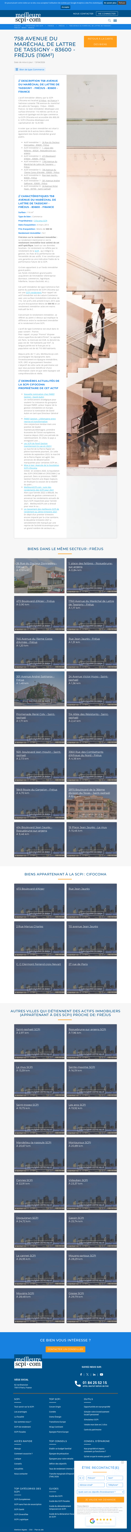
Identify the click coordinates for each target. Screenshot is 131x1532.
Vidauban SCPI (78, 1180)
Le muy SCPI (24, 1067)
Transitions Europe (57, 1421)
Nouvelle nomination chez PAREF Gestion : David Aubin (39, 395)
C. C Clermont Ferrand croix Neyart (38, 964)
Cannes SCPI (24, 1180)
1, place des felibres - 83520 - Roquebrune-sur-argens (40, 150)
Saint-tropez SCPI (27, 1104)
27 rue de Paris (78, 964)
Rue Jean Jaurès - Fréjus (84, 638)
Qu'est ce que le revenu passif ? (97, 1456)
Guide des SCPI (56, 1496)
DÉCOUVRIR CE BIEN (39, 588)
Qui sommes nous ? (22, 1421)
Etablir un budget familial (60, 1448)
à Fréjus (42, 100)
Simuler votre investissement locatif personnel (96, 1413)
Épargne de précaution (59, 1453)
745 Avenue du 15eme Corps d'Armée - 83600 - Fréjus (41, 171)
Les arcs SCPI (77, 1104)
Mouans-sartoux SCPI (82, 1255)
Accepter (65, 7)
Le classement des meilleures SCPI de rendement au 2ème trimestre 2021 (41, 510)
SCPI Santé (19, 1509)
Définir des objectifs (58, 1463)
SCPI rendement (34, 292)
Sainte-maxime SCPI (82, 1067)
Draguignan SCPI (27, 1217)
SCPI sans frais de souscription (27, 1504)
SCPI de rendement (22, 1426)
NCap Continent (56, 1426)
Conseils (18, 1463)
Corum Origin (55, 1406)
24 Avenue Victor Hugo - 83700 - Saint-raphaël (41, 187)
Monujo (17, 1448)
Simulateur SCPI (91, 1419)
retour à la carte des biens (100, 41)
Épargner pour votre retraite (61, 1458)
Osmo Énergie (55, 1416)
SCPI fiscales (20, 1431)
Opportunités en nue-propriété (97, 1406)
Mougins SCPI (25, 1293)
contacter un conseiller (65, 1349)
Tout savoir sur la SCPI (24, 1406)
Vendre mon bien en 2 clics (95, 1424)
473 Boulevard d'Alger (30, 888)
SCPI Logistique (21, 1519)
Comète (52, 1411)
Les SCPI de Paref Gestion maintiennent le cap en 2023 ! (38, 445)
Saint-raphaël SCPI (28, 1029)
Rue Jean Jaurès (79, 888)
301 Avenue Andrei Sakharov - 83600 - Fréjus (42, 182)
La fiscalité (19, 1416)
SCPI (37, 251)
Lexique (17, 1458)
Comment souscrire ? (23, 1453)
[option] (92, 306)
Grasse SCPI (76, 1293)
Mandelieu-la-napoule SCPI (33, 1142)
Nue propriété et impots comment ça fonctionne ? (95, 1450)
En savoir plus (110, 3)
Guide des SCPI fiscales (59, 1501)
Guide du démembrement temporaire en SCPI (60, 1507)
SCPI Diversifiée (21, 1514)
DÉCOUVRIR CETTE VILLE (39, 1054)
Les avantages (20, 1411)
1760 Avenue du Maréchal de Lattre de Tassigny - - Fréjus (40, 164)
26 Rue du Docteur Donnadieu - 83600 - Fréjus (42, 143)
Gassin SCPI (76, 1217)
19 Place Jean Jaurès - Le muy (88, 827)
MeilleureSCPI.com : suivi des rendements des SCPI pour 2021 (39, 488)
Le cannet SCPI (26, 1255)
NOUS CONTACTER (83, 13)
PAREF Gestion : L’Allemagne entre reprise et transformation (40, 420)
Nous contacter (21, 1473)
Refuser (122, 3)
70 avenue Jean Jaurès (83, 926)
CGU (30, 1530)
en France (52, 100)
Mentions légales (20, 1530)
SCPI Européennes (22, 1499)
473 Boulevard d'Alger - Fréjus (35, 601)
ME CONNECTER (107, 13)
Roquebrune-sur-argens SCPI (87, 1029)
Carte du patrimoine (92, 1429)
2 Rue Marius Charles (29, 926)
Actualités (18, 1468)
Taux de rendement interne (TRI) (63, 1468)
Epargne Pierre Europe (58, 1431)
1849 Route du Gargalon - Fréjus (36, 789)
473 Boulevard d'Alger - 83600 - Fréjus (40, 157)
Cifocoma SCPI (40, 220)
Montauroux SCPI (80, 1142)
